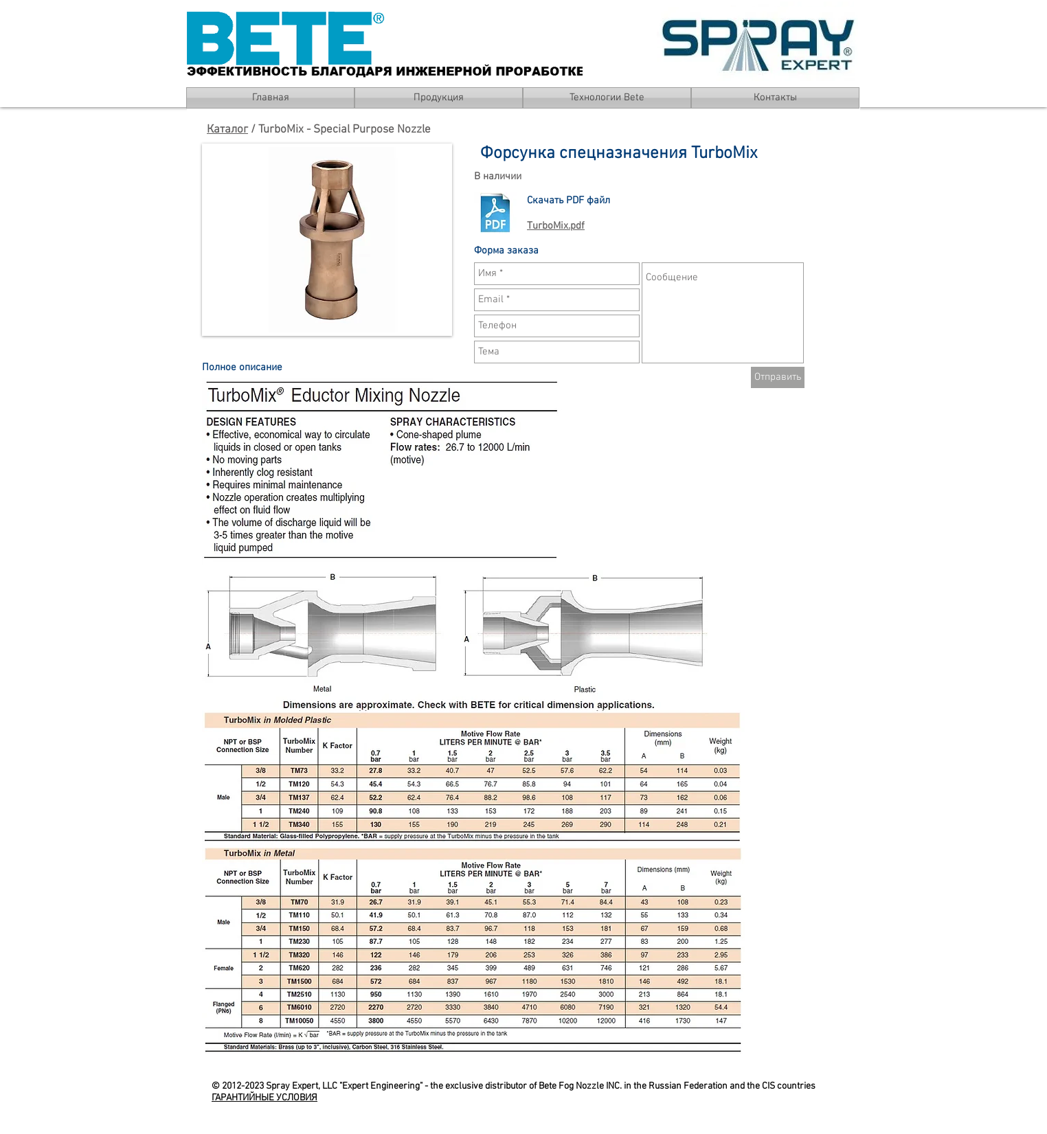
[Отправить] (777, 377)
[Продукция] (438, 98)
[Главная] (270, 98)
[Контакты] (775, 98)
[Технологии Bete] (607, 98)
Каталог (227, 130)
